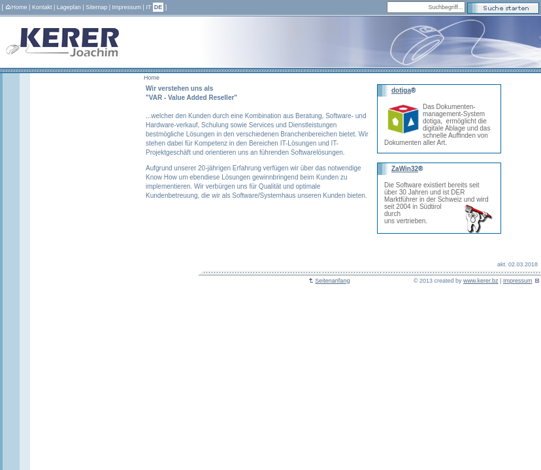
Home (16, 7)
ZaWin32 (404, 168)
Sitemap (96, 7)
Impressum (127, 7)
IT (148, 7)
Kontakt (42, 7)
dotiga (401, 90)
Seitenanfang (329, 280)
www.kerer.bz (481, 280)
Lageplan (69, 7)
